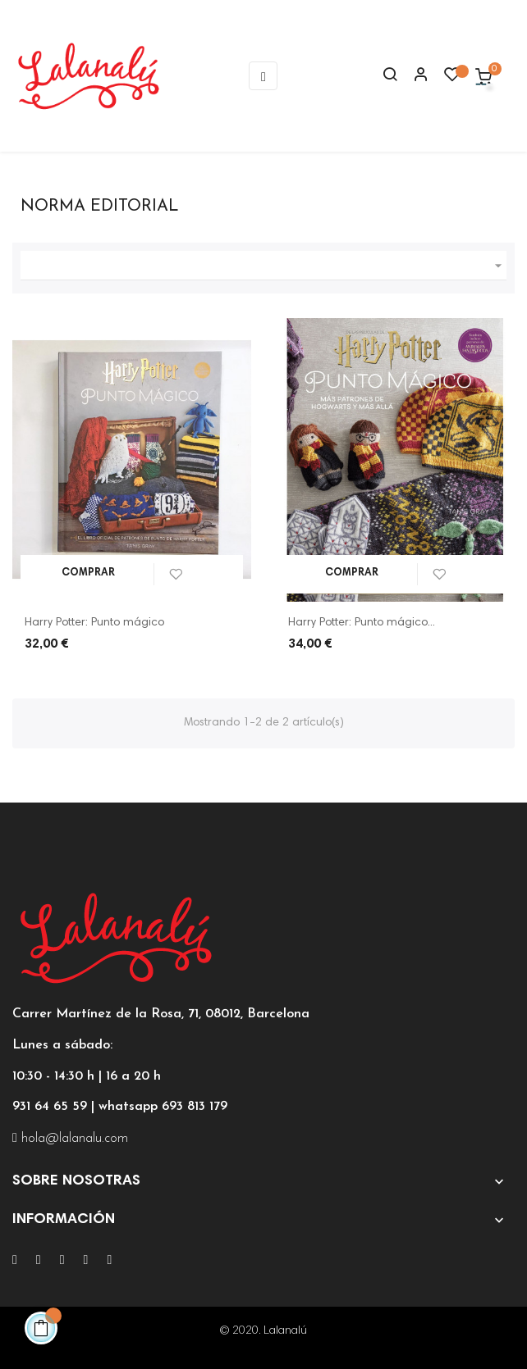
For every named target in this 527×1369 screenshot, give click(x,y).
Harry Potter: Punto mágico (94, 623)
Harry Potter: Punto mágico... (361, 623)
